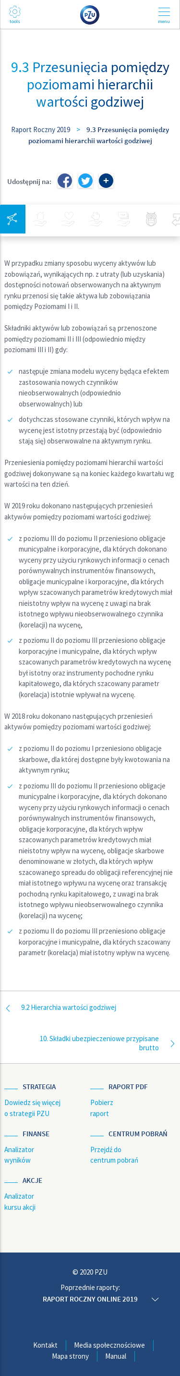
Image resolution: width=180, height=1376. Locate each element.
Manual (115, 1356)
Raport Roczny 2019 (40, 129)
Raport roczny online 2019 (90, 1298)
